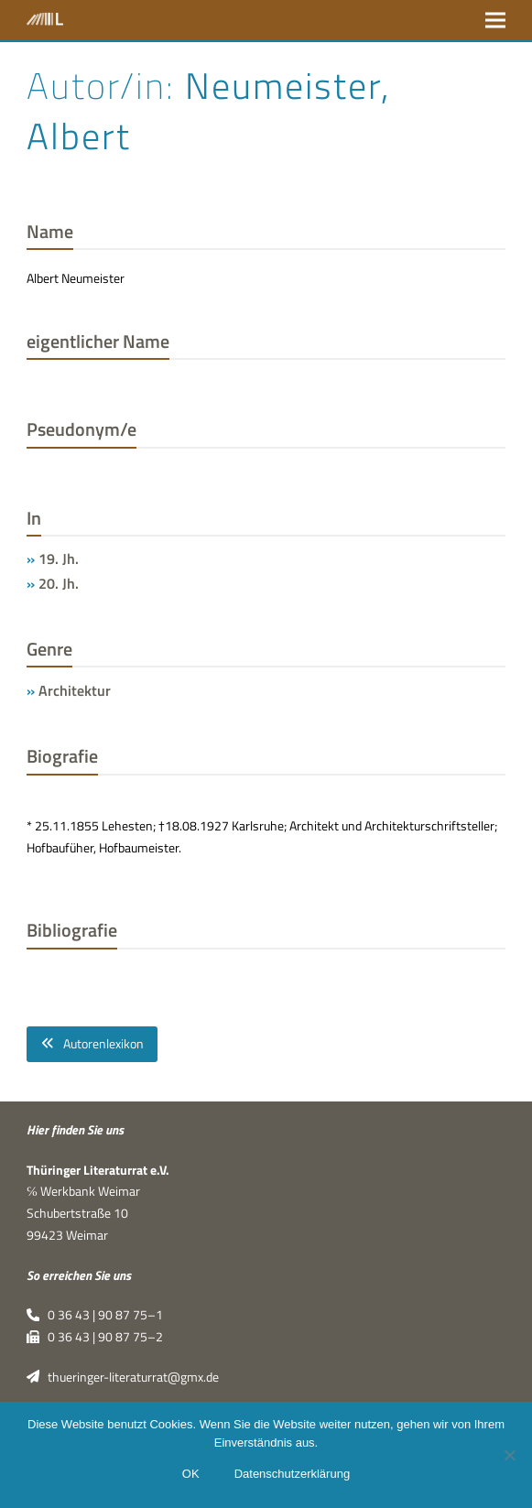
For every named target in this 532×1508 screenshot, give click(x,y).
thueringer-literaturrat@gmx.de (123, 1377)
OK (191, 1474)
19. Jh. (58, 559)
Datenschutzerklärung (292, 1474)
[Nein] (509, 1455)
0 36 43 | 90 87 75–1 (95, 1315)
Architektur (74, 690)
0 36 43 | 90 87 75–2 (95, 1337)
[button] (495, 19)
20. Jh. (58, 583)
